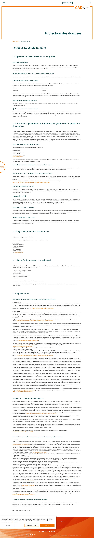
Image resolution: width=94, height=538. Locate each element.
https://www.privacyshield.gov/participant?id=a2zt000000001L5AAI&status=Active (35, 320)
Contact (50, 535)
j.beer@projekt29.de (19, 252)
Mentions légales (63, 535)
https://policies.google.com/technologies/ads (25, 344)
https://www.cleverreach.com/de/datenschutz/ (23, 431)
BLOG (2, 167)
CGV (54, 535)
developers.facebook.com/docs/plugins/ (20, 444)
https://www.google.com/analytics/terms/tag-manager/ (42, 308)
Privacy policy (15, 522)
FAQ (57, 535)
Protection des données (73, 535)
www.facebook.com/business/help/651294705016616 (24, 480)
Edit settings (31, 525)
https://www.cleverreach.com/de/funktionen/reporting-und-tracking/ (41, 413)
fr (90, 2)
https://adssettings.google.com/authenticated (22, 346)
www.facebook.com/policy (71, 477)
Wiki (80, 535)
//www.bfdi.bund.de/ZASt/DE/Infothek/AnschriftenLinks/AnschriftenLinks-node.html (30, 182)
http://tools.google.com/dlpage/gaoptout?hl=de (28, 340)
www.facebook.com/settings (28, 485)
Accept (47, 525)
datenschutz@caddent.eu (17, 156)
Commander (68, 2)
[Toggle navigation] (4, 3)
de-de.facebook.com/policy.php (40, 452)
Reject (8, 525)
